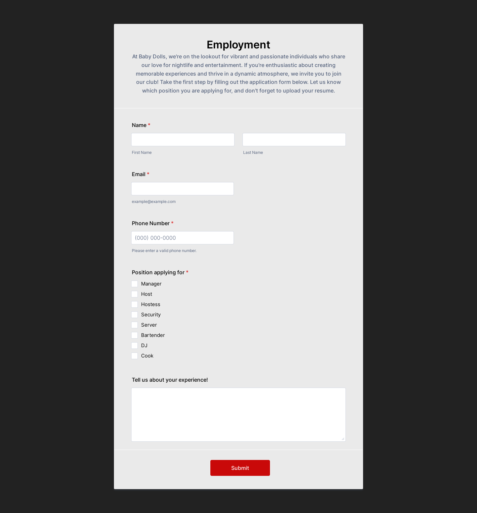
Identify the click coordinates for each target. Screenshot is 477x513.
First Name (142, 152)
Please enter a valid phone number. (164, 250)
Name (141, 125)
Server (149, 325)
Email (140, 174)
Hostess (150, 304)
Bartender (153, 335)
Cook (147, 356)
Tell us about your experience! (170, 379)
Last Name (253, 152)
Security (151, 314)
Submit (240, 468)
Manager (151, 284)
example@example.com (154, 201)
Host (146, 294)
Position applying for (160, 272)
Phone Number (153, 223)
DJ (144, 345)
